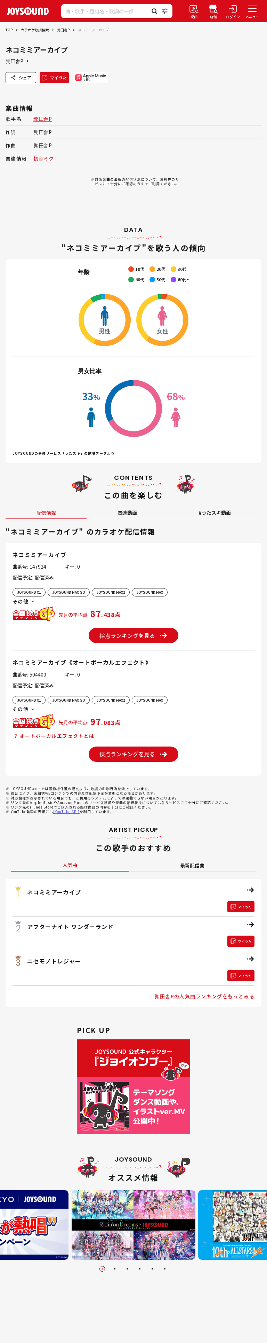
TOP (9, 30)
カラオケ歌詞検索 (35, 30)
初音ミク (43, 158)
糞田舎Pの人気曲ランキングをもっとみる (204, 996)
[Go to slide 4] (139, 1269)
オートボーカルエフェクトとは (54, 735)
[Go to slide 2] (114, 1269)
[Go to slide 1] (102, 1269)
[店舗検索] (213, 11)
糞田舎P (63, 30)
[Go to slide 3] (127, 1269)
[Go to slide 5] (152, 1269)
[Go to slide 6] (164, 1269)
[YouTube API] (66, 811)
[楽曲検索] (194, 11)
